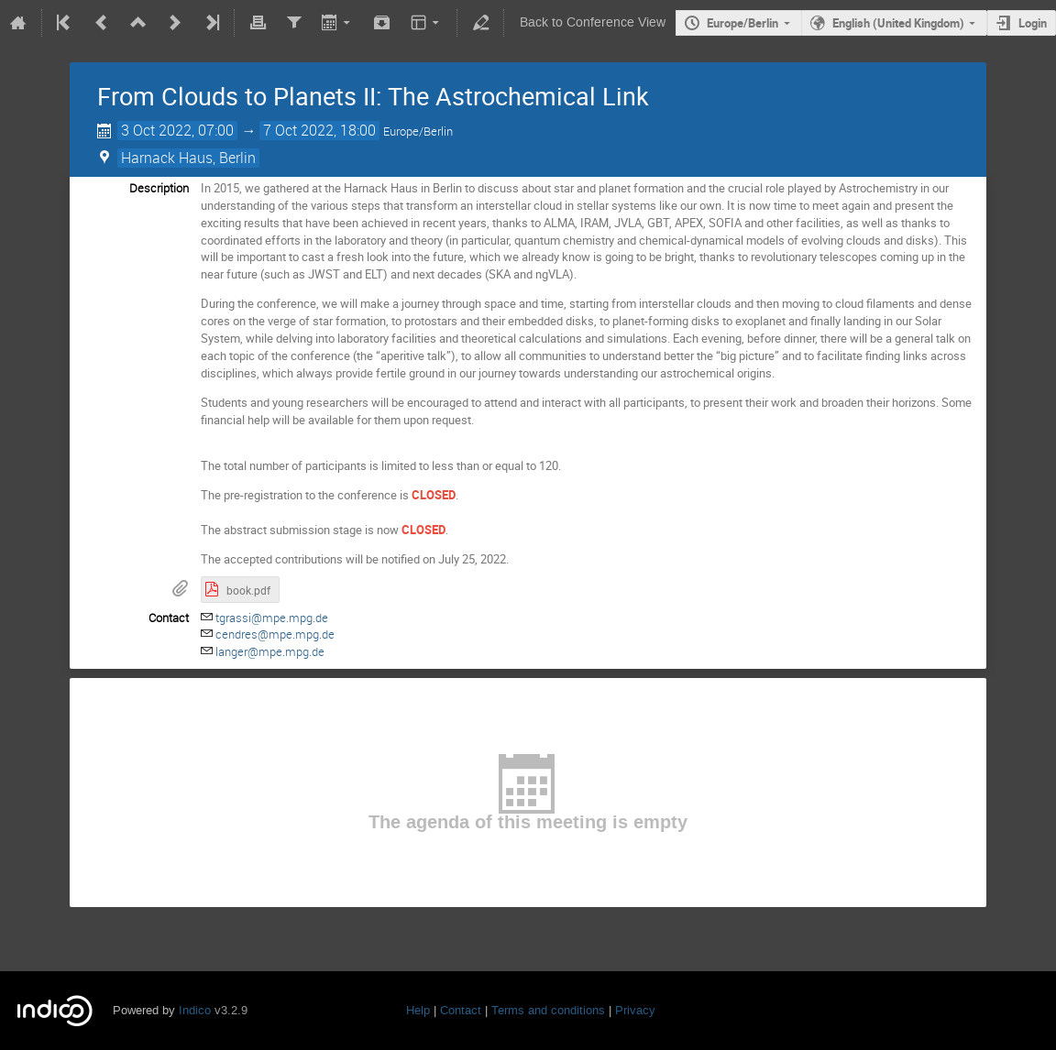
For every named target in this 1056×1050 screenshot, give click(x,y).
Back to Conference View (593, 22)
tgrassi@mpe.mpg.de (271, 617)
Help (418, 1010)
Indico (195, 1010)
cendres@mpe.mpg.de (275, 634)
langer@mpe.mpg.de (269, 651)
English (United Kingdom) (898, 23)
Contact (460, 1010)
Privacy (635, 1010)
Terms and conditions (548, 1010)
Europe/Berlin (742, 23)
